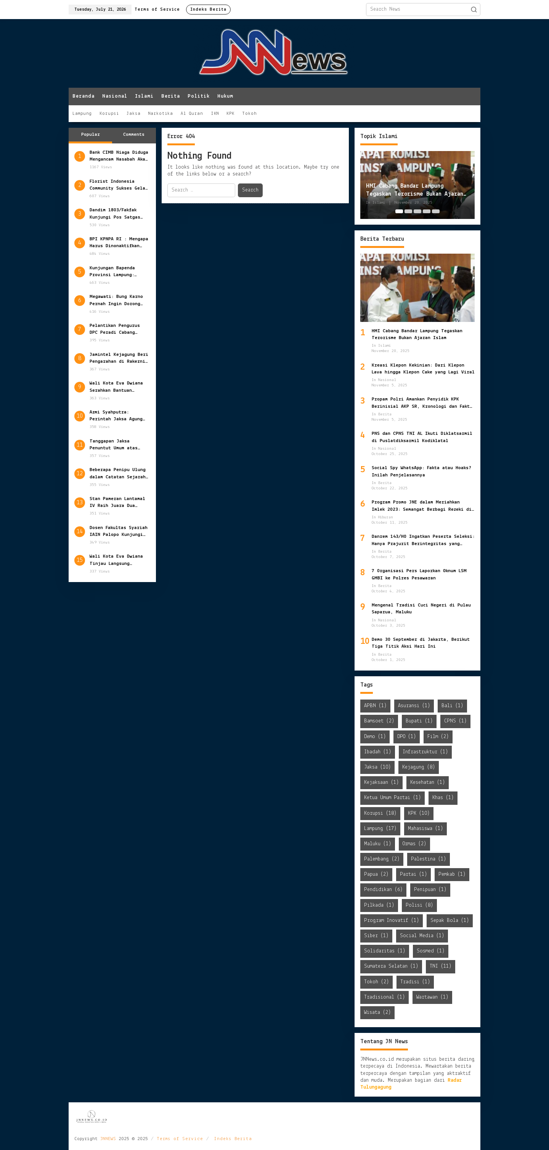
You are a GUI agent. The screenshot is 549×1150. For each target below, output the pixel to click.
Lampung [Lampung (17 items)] (380, 829)
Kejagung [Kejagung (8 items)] (418, 767)
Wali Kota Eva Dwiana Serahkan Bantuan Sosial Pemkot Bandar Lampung (116, 387)
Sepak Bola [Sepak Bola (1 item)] (449, 920)
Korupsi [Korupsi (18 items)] (380, 813)
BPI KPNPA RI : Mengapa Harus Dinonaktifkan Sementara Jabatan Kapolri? (119, 242)
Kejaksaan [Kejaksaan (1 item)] (381, 782)
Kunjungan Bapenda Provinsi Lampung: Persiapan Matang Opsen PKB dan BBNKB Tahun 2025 (119, 271)
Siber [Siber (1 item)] (376, 936)
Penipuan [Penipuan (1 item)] (430, 890)
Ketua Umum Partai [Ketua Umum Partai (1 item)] (392, 798)
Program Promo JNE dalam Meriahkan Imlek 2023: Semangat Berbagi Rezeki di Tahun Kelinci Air (422, 506)
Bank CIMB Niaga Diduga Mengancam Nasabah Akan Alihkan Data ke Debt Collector (119, 156)
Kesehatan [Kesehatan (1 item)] (427, 782)
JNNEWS (108, 1138)
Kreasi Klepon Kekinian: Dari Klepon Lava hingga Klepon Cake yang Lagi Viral (423, 369)
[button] (473, 9)
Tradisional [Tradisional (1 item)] (384, 997)
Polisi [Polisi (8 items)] (419, 905)
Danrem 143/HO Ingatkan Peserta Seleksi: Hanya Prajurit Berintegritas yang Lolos (423, 540)
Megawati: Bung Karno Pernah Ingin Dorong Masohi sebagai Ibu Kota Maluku (116, 300)
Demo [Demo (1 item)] (375, 737)
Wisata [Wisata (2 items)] (377, 1012)
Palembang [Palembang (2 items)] (382, 859)
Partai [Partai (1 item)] (413, 874)
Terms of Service (180, 1138)
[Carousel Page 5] (436, 211)
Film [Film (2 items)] (438, 737)
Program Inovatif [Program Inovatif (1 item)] (391, 920)
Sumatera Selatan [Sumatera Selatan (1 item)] (391, 966)
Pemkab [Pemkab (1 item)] (452, 874)
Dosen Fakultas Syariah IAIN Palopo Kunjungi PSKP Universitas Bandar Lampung (119, 531)
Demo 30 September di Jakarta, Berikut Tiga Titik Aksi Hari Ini (421, 643)
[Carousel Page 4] (426, 211)
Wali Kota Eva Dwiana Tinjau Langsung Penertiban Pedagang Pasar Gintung (116, 560)
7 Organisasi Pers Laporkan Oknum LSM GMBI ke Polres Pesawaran (419, 574)
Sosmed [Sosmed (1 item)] (431, 951)
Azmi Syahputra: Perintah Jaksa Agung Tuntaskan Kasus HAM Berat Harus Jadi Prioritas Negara (116, 416)
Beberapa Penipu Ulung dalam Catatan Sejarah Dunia (118, 473)
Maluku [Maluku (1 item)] (377, 844)
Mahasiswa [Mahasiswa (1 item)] (425, 829)
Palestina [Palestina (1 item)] (428, 859)
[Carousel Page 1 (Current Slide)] (399, 211)
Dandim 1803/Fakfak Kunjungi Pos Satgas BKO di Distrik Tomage (118, 213)
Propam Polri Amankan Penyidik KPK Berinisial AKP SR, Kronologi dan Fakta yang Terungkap (422, 403)
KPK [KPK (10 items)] (419, 813)
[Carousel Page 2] (408, 211)
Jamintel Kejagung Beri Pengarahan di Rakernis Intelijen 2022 (119, 358)
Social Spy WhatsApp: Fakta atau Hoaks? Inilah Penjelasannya (421, 471)
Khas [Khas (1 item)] (443, 798)
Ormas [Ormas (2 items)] (414, 844)
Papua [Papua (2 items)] (376, 874)
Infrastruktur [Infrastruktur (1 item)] (425, 752)
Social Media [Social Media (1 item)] (422, 936)
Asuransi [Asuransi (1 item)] (414, 706)
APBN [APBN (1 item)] (375, 706)
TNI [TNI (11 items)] (440, 966)
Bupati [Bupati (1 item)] (419, 721)
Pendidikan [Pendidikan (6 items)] (383, 890)
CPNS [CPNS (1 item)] (455, 721)
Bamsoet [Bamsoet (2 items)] (379, 721)
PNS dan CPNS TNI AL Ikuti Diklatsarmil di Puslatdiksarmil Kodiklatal (422, 437)
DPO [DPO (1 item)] (406, 737)
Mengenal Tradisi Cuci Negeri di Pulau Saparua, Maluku (421, 608)
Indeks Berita (233, 1138)
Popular (90, 134)
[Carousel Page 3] (417, 211)
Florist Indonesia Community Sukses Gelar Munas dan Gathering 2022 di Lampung (119, 185)
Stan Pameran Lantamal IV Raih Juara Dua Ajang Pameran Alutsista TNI (117, 502)
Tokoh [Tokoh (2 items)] (376, 982)
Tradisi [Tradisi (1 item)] (415, 982)
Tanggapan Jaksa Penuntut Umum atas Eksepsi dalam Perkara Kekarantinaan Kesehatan (117, 445)
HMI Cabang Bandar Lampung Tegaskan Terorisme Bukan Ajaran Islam (414, 190)
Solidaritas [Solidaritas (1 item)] (384, 951)
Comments (133, 134)
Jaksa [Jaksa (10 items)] (377, 767)
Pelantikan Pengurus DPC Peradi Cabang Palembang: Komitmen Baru (115, 329)
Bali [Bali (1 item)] (452, 706)
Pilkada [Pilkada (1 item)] (379, 905)
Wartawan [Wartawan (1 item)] (432, 997)
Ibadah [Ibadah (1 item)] (377, 752)
